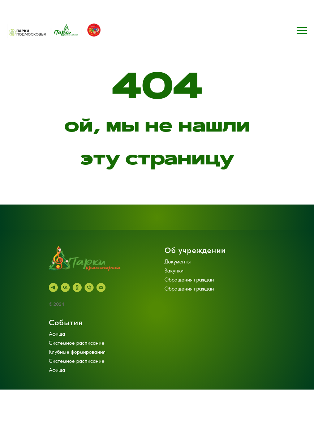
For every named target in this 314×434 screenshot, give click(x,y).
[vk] (65, 287)
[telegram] (53, 287)
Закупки (174, 270)
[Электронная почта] (101, 287)
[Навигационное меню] (302, 30)
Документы (177, 261)
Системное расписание (76, 343)
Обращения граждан (189, 279)
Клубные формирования (77, 352)
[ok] (77, 287)
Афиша (57, 334)
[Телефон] (89, 287)
